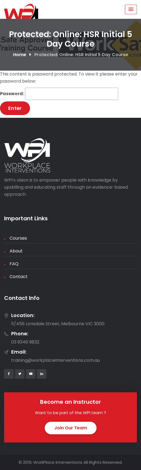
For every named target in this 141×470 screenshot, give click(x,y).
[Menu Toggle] (131, 9)
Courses (18, 238)
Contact (19, 276)
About (16, 251)
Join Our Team (70, 428)
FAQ (14, 264)
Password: (59, 94)
